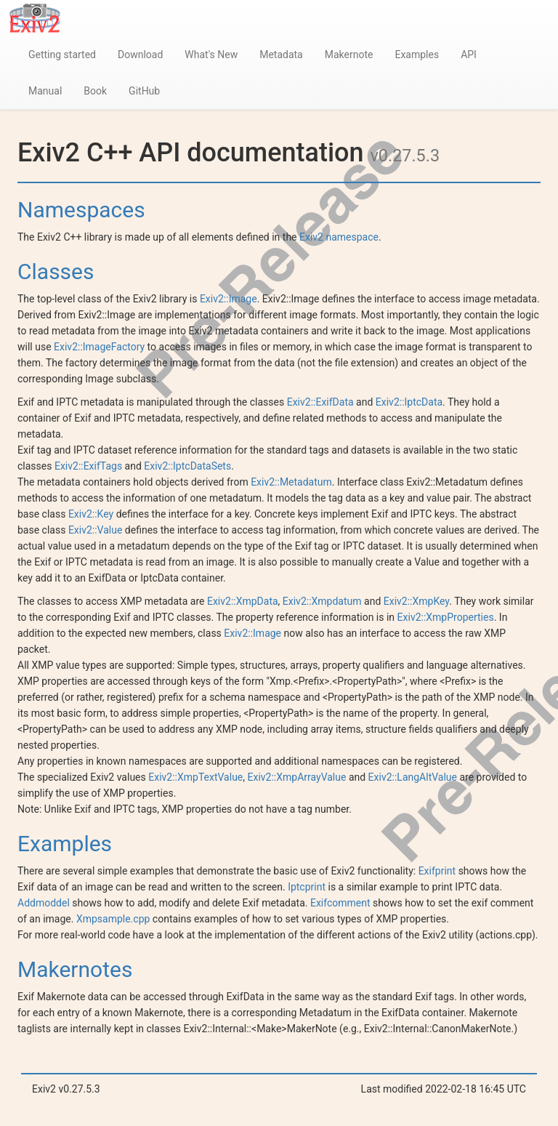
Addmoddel (43, 903)
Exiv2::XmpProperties (445, 617)
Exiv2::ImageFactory (99, 347)
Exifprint (437, 871)
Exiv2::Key (90, 514)
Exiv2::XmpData (242, 601)
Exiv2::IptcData (409, 402)
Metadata (281, 54)
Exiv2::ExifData (320, 402)
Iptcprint (307, 887)
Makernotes (74, 969)
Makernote (349, 54)
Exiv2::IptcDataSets (187, 466)
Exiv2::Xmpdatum (322, 601)
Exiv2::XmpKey (417, 601)
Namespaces (81, 209)
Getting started (62, 54)
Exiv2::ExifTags (88, 466)
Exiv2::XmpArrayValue (297, 777)
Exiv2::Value (95, 530)
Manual (45, 91)
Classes (55, 271)
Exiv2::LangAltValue (412, 777)
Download (140, 54)
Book (95, 91)
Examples (417, 54)
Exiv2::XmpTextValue (195, 777)
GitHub (144, 91)
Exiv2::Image (228, 299)
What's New (211, 54)
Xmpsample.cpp (113, 919)
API (469, 54)
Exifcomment (340, 903)
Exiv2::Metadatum (291, 482)
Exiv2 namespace (339, 237)
